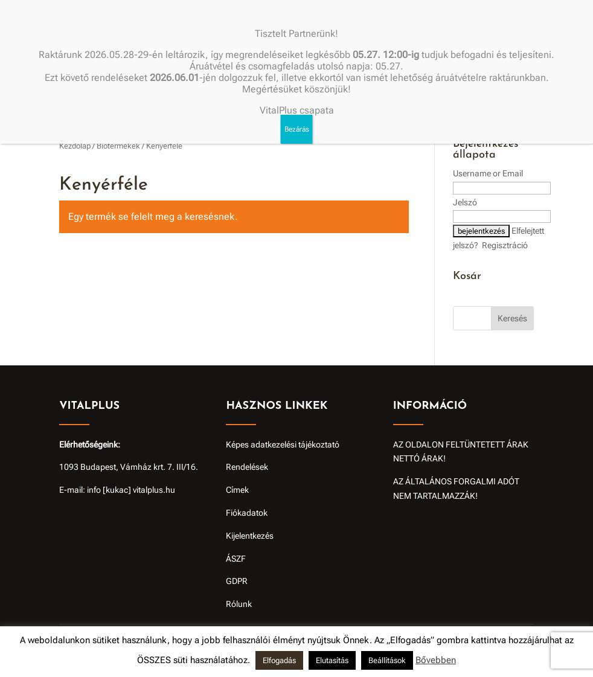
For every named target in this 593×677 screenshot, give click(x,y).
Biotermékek (118, 145)
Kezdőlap (75, 145)
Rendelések (247, 467)
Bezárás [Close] (296, 129)
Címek (237, 490)
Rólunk (239, 604)
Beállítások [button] (387, 660)
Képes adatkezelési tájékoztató (282, 444)
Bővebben (435, 660)
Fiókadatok (247, 513)
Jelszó (465, 202)
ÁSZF (236, 558)
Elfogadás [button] (279, 660)
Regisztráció (505, 245)
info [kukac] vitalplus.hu (131, 490)
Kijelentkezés (250, 536)
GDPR (237, 581)
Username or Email (488, 173)
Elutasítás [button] (332, 660)
